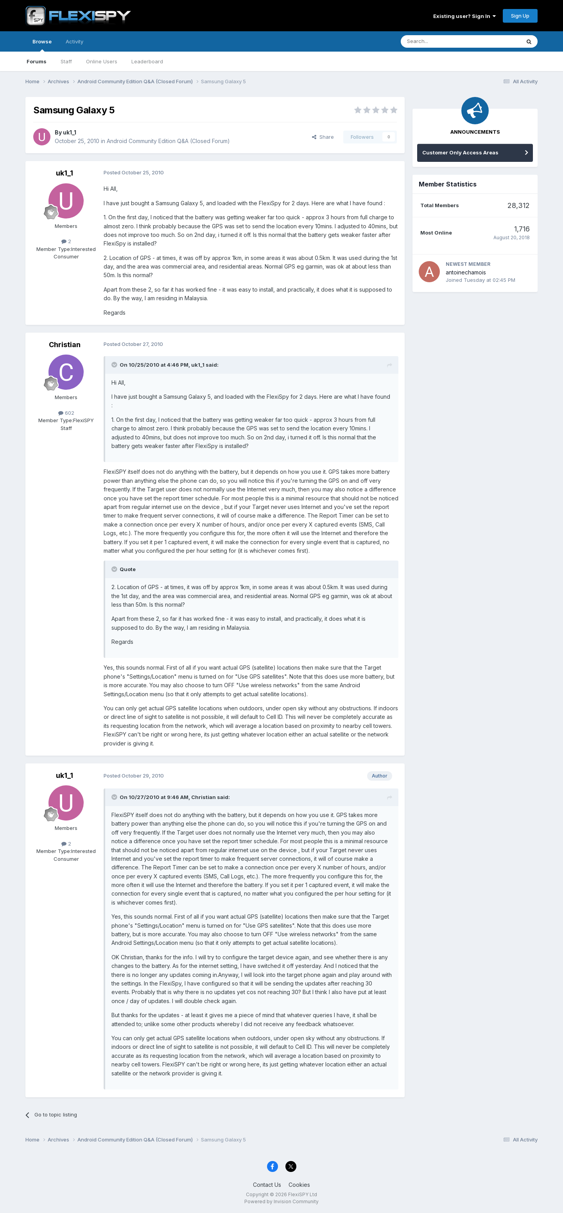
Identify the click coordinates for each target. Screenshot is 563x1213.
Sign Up (520, 16)
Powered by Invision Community (281, 1201)
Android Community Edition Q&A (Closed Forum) (168, 141)
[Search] (441, 41)
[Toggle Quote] (114, 365)
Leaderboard (147, 61)
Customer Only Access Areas (460, 152)
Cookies (299, 1184)
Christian (65, 344)
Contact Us (267, 1184)
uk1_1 (69, 132)
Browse (42, 45)
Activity (74, 41)
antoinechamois (466, 272)
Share (323, 137)
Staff (66, 61)
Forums (37, 61)
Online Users (101, 61)
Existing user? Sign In (464, 16)
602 (66, 413)
